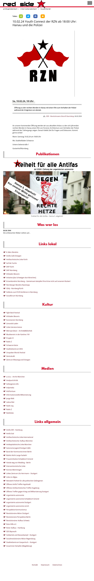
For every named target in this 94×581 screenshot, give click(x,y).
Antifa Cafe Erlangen (13, 256)
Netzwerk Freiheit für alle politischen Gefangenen (24, 481)
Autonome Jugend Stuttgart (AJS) (18, 448)
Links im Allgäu (11, 477)
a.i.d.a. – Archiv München (15, 377)
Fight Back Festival (13, 313)
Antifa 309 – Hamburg (14, 430)
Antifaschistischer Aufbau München (19, 441)
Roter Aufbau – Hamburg (15, 528)
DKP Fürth (10, 267)
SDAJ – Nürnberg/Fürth (14, 288)
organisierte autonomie (15, 495)
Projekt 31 (10, 338)
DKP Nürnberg (11, 270)
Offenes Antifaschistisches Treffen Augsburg (22, 488)
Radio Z (9, 342)
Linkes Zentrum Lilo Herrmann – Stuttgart (21, 473)
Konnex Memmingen (14, 470)
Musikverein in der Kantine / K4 (17, 334)
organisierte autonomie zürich (17, 506)
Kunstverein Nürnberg (14, 320)
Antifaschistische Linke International (19, 437)
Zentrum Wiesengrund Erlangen (18, 360)
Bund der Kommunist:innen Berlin (19, 452)
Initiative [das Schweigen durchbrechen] (21, 278)
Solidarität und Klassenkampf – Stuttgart (21, 535)
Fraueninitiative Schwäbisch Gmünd (19, 459)
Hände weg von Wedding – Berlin (18, 463)
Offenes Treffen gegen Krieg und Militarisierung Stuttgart (27, 491)
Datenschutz (57, 565)
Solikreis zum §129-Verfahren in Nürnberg (21, 292)
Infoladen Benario (13, 274)
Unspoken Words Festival (15, 352)
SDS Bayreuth (11, 531)
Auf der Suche (11, 263)
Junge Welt (10, 398)
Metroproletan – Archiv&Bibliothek (19, 331)
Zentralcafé (10, 356)
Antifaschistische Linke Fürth (17, 259)
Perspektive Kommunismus (16, 510)
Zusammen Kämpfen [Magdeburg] (19, 546)
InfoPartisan (10, 391)
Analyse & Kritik (12, 380)
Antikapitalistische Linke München (18, 444)
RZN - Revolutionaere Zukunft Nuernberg (60, 116)
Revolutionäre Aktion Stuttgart (17, 513)
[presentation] (5, 188)
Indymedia (10, 388)
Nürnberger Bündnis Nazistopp (18, 285)
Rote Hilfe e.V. (11, 524)
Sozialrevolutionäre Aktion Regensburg (20, 539)
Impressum (45, 565)
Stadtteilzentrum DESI (14, 349)
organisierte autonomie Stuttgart (18, 502)
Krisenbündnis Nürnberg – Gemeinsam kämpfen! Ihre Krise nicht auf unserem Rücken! (38, 281)
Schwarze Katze (12, 345)
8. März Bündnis (12, 252)
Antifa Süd (10, 433)
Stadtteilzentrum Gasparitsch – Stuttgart (21, 542)
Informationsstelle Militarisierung (18, 395)
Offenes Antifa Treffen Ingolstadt (18, 484)
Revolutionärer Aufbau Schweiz (17, 520)
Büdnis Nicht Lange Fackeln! (16, 455)
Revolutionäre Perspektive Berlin (18, 517)
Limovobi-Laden (12, 323)
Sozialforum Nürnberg (14, 296)
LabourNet (10, 402)
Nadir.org (9, 406)
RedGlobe (10, 413)
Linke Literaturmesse (14, 327)
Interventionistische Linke (15, 466)
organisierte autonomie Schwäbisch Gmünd (22, 499)
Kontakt (35, 565)
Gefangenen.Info (12, 384)
